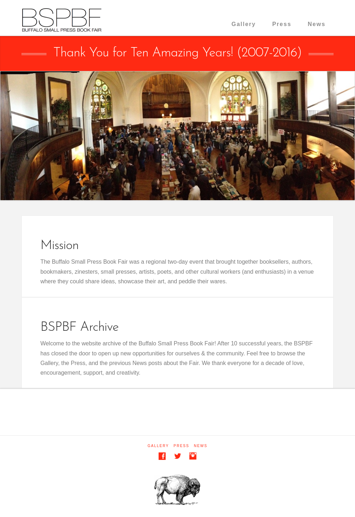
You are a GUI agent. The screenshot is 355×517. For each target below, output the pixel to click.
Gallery (243, 24)
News (317, 24)
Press (281, 24)
